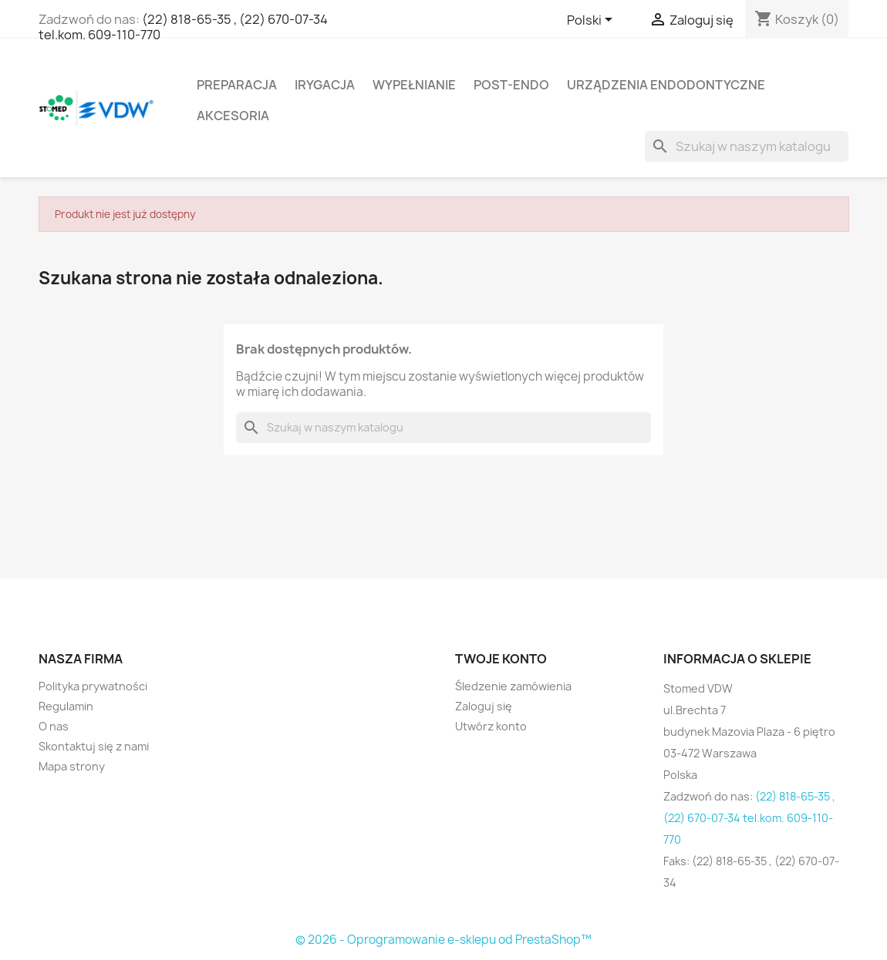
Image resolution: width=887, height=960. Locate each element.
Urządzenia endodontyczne (666, 84)
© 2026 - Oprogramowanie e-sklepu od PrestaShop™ (443, 939)
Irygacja (325, 84)
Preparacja (237, 84)
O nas (54, 726)
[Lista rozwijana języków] (592, 21)
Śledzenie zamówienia (513, 686)
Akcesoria (233, 115)
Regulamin (66, 706)
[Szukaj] (746, 146)
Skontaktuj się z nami (94, 746)
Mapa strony (72, 766)
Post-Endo (511, 84)
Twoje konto (501, 658)
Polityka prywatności (93, 686)
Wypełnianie (414, 84)
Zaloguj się (483, 706)
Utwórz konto (491, 726)
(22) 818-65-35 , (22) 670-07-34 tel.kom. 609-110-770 (183, 27)
